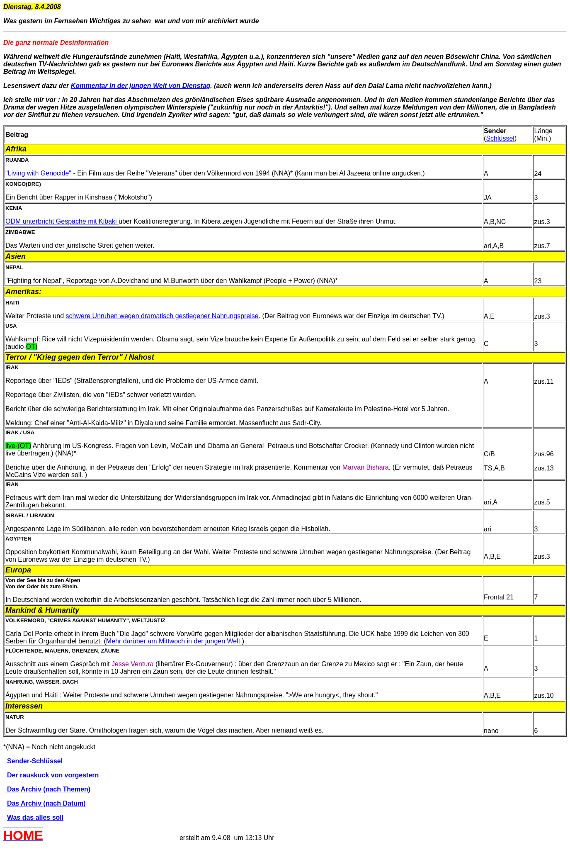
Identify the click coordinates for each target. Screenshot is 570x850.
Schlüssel (500, 138)
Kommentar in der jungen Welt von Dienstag (141, 85)
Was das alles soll (35, 817)
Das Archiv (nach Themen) (47, 789)
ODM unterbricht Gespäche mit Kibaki (62, 221)
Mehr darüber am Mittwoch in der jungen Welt (173, 641)
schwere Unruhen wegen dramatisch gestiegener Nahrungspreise (162, 315)
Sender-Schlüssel (35, 761)
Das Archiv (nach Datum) (46, 803)
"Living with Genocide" (38, 173)
